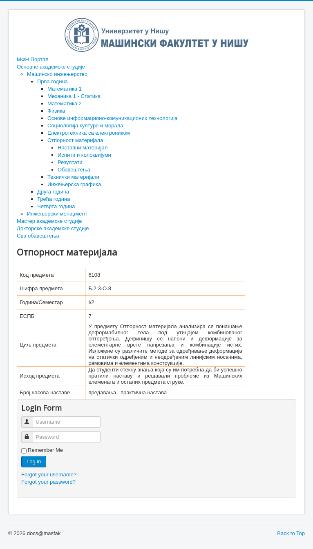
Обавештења (74, 170)
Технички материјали (73, 177)
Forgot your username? (48, 474)
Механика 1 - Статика (74, 96)
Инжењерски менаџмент (57, 214)
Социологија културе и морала (85, 125)
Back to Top (291, 533)
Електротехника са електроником (88, 133)
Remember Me (45, 450)
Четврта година (56, 206)
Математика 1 (64, 89)
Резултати (70, 162)
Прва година (52, 81)
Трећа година (53, 199)
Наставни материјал (82, 147)
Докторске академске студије (53, 228)
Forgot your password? (48, 482)
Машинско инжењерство (57, 74)
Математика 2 (64, 103)
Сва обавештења (38, 236)
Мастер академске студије (49, 221)
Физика (56, 111)
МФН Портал (33, 59)
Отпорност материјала (75, 140)
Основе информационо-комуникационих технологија (112, 118)
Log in (34, 461)
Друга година (53, 192)
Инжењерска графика (74, 184)
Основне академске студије (51, 67)
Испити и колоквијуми (84, 155)
